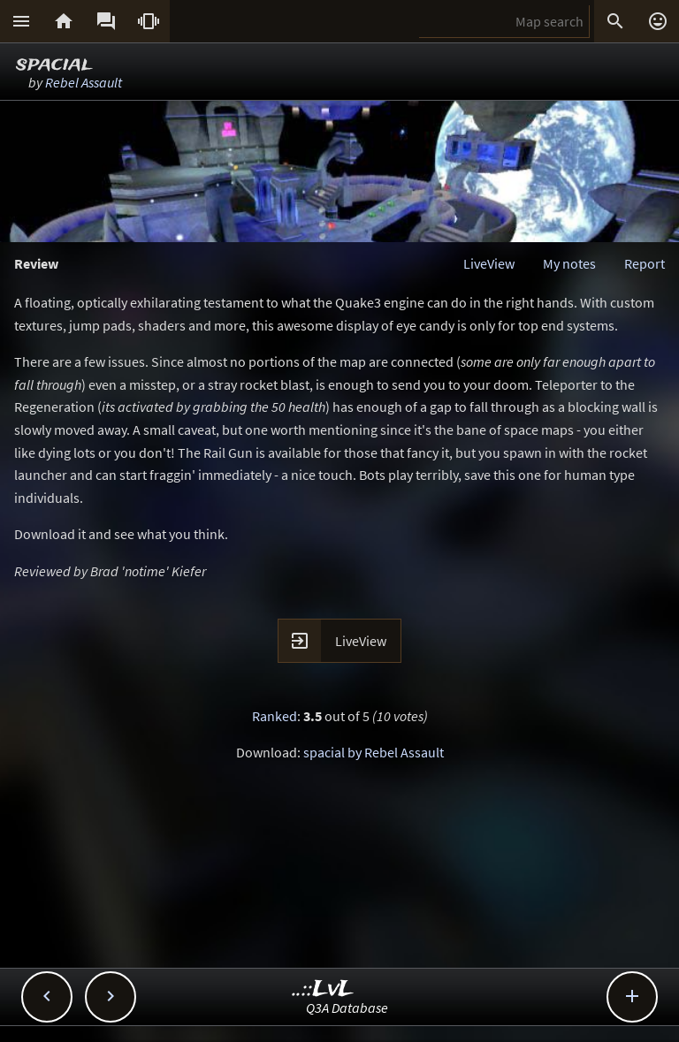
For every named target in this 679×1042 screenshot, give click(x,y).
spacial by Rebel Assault (373, 752)
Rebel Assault (83, 82)
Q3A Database (347, 1007)
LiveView (489, 263)
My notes (569, 263)
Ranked (274, 716)
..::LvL (323, 989)
